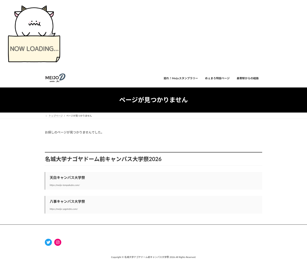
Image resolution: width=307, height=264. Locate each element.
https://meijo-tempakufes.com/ (65, 185)
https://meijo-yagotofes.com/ (64, 208)
